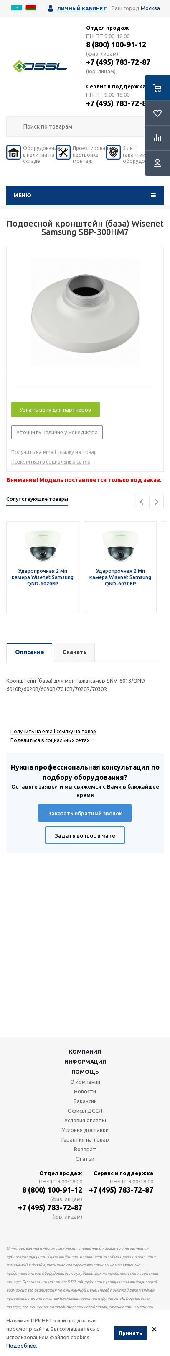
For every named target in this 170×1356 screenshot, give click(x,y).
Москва (150, 8)
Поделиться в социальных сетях (50, 461)
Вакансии (85, 1101)
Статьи (85, 1159)
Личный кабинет (82, 8)
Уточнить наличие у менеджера (57, 432)
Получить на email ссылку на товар (54, 452)
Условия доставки (85, 1130)
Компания (85, 1051)
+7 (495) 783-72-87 (118, 62)
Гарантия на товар (85, 1139)
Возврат (85, 1149)
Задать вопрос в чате (85, 835)
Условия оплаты (85, 1120)
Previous (142, 502)
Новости (85, 1091)
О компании (85, 1082)
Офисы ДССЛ (85, 1111)
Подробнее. (21, 1346)
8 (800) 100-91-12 (116, 44)
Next (156, 502)
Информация (85, 1062)
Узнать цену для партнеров (55, 409)
